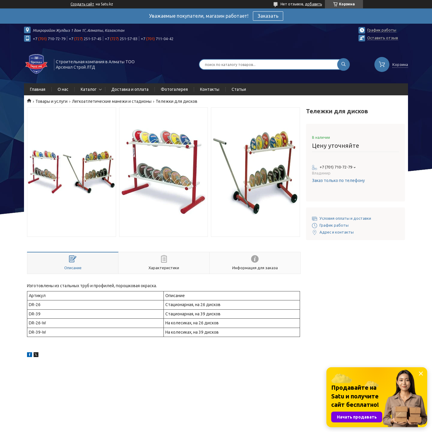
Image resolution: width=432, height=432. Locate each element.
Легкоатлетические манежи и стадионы (112, 101)
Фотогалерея (174, 89)
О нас (63, 89)
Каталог (89, 89)
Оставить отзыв (382, 38)
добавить (313, 4)
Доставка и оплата (129, 89)
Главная (37, 89)
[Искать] (343, 64)
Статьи (239, 89)
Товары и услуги (51, 101)
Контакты (209, 89)
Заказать (268, 16)
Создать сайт (82, 4)
